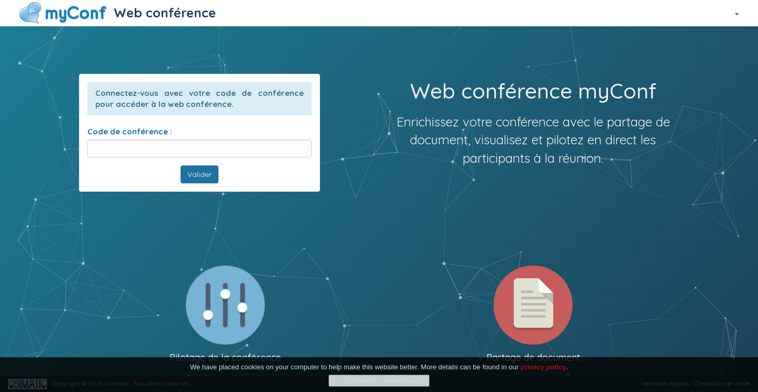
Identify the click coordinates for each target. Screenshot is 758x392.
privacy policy (543, 367)
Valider (199, 174)
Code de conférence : (129, 131)
